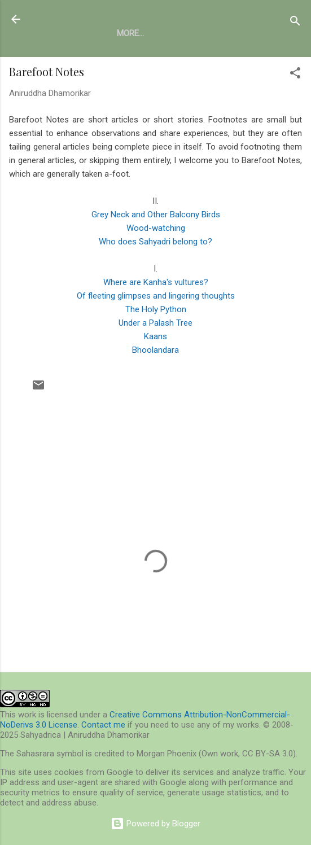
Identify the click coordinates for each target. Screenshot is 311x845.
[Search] (295, 23)
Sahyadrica (72, 19)
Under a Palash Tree (155, 323)
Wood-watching (155, 228)
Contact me (103, 725)
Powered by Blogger (155, 823)
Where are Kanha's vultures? (155, 282)
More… (130, 33)
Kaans (155, 336)
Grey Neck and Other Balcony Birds (155, 214)
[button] (295, 75)
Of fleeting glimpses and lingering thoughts (156, 296)
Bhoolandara (155, 350)
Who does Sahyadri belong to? (155, 242)
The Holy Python (155, 309)
